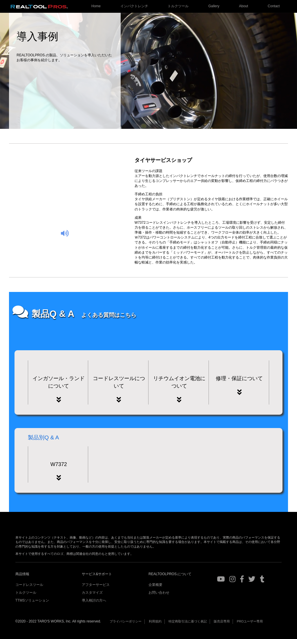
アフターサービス (96, 585)
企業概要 (155, 585)
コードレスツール (29, 585)
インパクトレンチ (134, 6)
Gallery (213, 6)
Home (96, 6)
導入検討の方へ (94, 600)
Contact (274, 6)
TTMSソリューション (32, 600)
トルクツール (178, 6)
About (243, 6)
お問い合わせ (158, 593)
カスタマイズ (92, 593)
